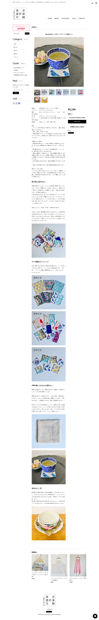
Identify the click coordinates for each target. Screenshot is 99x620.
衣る (15, 44)
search (27, 33)
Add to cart (77, 121)
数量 (69, 114)
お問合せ (16, 70)
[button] (65, 18)
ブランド (16, 57)
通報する (69, 130)
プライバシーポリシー (19, 72)
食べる (15, 47)
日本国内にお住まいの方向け (77, 126)
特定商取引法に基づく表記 (20, 75)
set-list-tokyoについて (19, 67)
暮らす (15, 50)
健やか (15, 53)
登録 (16, 93)
